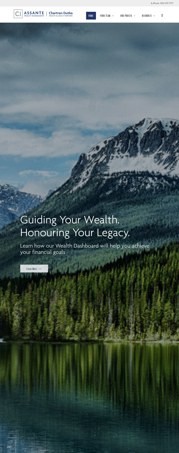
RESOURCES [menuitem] (150, 16)
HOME (92, 16)
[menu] (164, 16)
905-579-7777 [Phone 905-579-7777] (166, 3)
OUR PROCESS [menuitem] (129, 16)
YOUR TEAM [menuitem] (109, 16)
